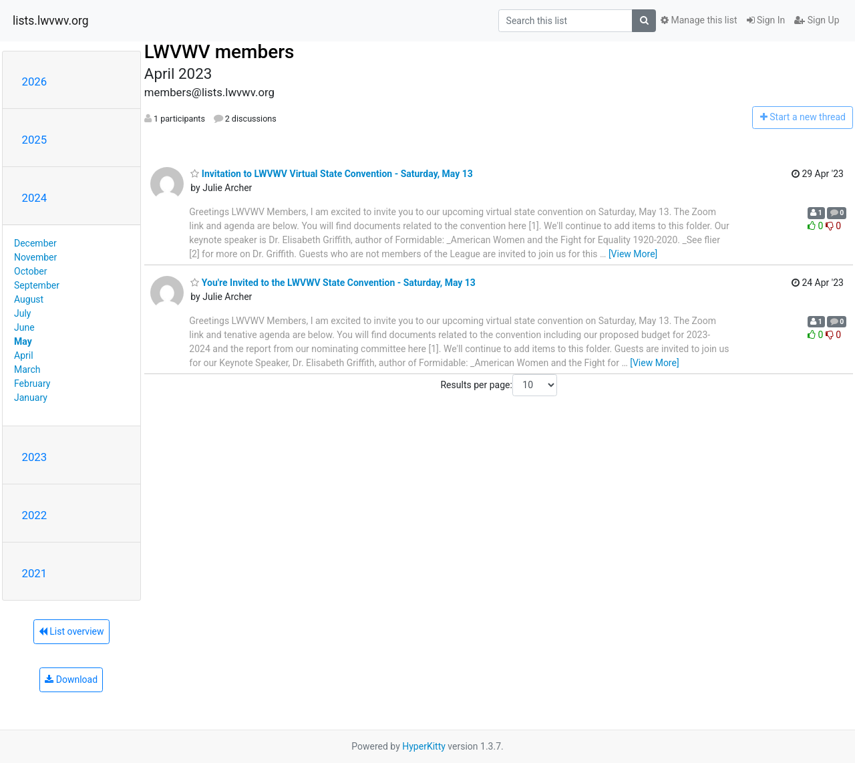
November (35, 257)
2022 (34, 515)
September (36, 285)
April (23, 355)
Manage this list (699, 20)
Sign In (766, 20)
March (27, 369)
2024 (34, 197)
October (30, 271)
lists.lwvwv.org (51, 20)
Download (71, 679)
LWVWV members (219, 52)
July (22, 313)
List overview (71, 631)
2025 (34, 139)
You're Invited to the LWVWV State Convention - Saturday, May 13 (333, 282)
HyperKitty (424, 746)
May (23, 341)
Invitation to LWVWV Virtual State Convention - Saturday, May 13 (331, 173)
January (30, 397)
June (24, 327)
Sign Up (816, 20)
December (35, 243)
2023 (34, 457)
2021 (34, 573)
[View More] (633, 254)
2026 (34, 81)
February (32, 383)
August (28, 299)
